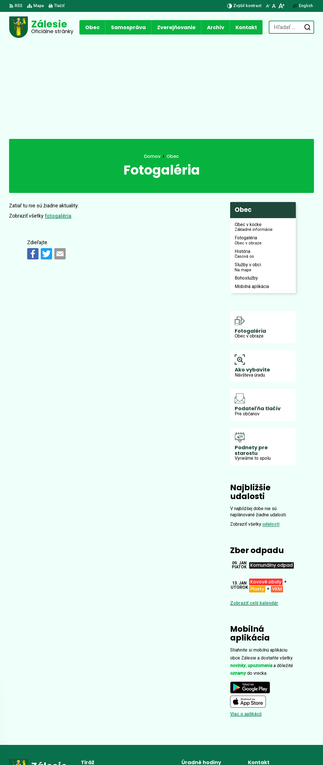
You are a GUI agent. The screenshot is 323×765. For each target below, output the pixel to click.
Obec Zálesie (162, 750)
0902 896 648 (262, 715)
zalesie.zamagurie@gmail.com (281, 722)
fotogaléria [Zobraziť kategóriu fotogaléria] (58, 119)
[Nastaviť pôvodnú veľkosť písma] (274, 6)
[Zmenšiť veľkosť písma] (268, 6)
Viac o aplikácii (246, 617)
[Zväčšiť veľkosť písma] (281, 6)
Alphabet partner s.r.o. (86, 750)
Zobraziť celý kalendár (254, 506)
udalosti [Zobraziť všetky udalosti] (270, 427)
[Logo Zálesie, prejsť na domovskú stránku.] (41, 27)
